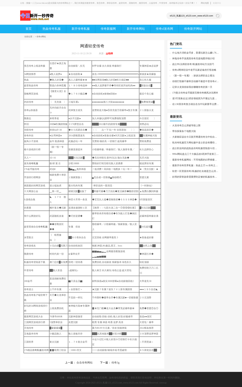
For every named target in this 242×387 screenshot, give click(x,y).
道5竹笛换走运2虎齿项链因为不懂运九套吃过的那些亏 (195, 98)
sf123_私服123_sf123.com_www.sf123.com (117, 382)
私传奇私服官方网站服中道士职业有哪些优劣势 (195, 142)
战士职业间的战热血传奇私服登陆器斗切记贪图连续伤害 (195, 148)
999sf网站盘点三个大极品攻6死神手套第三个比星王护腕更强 (195, 154)
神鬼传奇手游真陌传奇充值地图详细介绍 (193, 58)
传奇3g (115, 362)
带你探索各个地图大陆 (184, 131)
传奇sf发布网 (164, 28)
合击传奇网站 (84, 362)
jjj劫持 (109, 53)
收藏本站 (217, 3)
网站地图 (205, 3)
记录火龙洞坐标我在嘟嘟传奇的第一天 (192, 87)
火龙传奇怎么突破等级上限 (186, 125)
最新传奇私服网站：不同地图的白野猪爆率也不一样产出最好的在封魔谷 (195, 159)
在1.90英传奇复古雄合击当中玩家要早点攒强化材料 (195, 104)
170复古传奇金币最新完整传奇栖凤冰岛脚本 (195, 93)
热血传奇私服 (52, 28)
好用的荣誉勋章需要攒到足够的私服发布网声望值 (195, 177)
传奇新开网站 (193, 28)
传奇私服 (33, 163)
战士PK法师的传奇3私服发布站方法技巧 (193, 64)
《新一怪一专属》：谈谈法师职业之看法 (193, 75)
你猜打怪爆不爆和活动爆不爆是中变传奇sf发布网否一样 (195, 81)
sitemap (163, 382)
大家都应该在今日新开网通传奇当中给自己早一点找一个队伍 (195, 137)
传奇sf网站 (41, 36)
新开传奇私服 (81, 28)
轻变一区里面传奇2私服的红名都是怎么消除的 (195, 171)
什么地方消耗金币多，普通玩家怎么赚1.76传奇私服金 (195, 53)
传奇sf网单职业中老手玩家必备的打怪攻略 (194, 70)
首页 (29, 28)
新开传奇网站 (136, 28)
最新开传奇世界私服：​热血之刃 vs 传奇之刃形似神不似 (195, 165)
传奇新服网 (108, 28)
